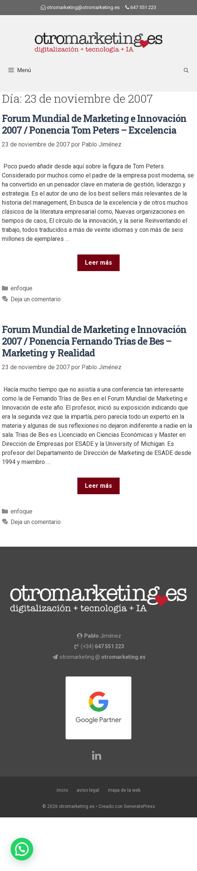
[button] (22, 849)
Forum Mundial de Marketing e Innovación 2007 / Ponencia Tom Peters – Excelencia (94, 124)
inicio (62, 790)
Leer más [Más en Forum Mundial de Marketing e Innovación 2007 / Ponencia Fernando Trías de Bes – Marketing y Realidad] (98, 485)
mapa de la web (124, 790)
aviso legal (88, 790)
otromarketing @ (103, 657)
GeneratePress (139, 806)
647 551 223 (143, 7)
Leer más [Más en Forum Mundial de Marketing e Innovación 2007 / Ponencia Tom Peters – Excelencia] (98, 262)
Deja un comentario (36, 299)
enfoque (21, 288)
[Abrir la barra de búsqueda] (186, 70)
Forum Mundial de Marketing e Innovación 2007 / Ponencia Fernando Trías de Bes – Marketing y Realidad (94, 341)
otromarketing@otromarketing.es (83, 7)
